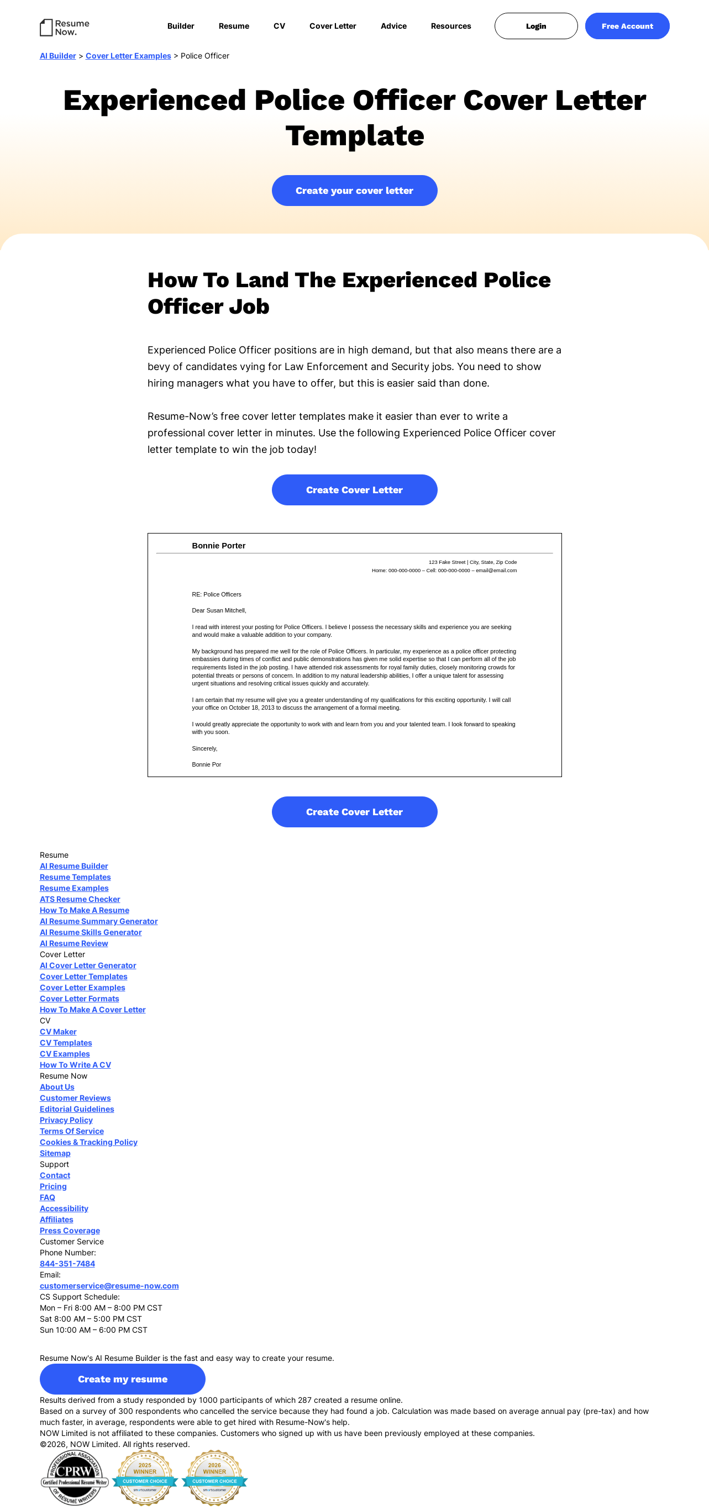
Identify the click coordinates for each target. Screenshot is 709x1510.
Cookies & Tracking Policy (89, 1145)
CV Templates (66, 1046)
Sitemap (55, 1156)
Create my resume (122, 1382)
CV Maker (58, 1035)
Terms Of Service (72, 1134)
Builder (181, 25)
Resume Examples (74, 891)
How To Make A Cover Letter (93, 1013)
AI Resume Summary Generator (99, 925)
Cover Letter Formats (79, 1002)
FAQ (47, 1201)
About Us (57, 1090)
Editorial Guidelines (77, 1112)
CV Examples (65, 1057)
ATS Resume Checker (80, 902)
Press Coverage (70, 1234)
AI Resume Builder (74, 869)
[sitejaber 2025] (145, 1481)
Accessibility (64, 1212)
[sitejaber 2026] (215, 1481)
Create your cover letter (354, 194)
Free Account (627, 26)
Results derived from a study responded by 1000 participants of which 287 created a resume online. (221, 1403)
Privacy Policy (66, 1123)
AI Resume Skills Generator (91, 936)
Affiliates (56, 1223)
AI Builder (58, 59)
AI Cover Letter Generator (88, 969)
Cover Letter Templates (84, 980)
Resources (451, 25)
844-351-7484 (67, 1267)
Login (536, 26)
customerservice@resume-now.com (109, 1289)
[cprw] (74, 1481)
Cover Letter (332, 25)
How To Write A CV (75, 1068)
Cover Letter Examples (128, 59)
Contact (55, 1179)
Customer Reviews (75, 1101)
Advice (394, 25)
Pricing (53, 1190)
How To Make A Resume (84, 913)
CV (279, 25)
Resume (234, 25)
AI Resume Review (74, 947)
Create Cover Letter (354, 493)
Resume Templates (75, 880)
